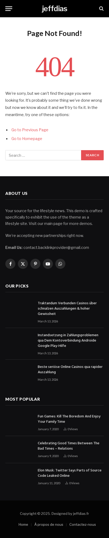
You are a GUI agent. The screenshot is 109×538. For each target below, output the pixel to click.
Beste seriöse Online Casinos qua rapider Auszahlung (70, 369)
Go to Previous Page (29, 130)
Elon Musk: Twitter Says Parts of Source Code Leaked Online (70, 473)
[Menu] (8, 9)
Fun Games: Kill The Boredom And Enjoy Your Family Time (69, 419)
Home (23, 524)
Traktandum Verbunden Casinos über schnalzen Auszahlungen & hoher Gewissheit (67, 308)
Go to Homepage (26, 138)
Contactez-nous (82, 524)
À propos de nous (48, 524)
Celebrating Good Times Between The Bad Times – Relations (68, 446)
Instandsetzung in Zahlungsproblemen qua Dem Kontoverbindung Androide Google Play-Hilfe (68, 340)
